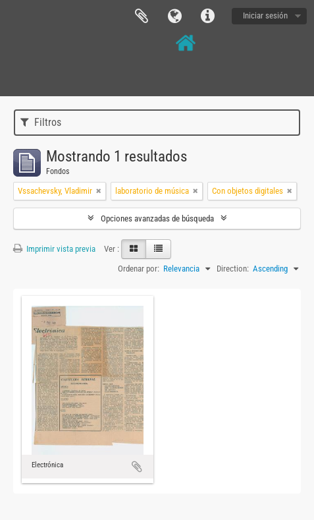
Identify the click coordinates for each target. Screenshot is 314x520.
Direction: (233, 269)
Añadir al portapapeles (137, 466)
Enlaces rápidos (207, 16)
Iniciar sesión (265, 15)
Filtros (40, 122)
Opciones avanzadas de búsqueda (157, 218)
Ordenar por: (138, 269)
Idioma (174, 16)
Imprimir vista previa (54, 249)
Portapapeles (141, 16)
